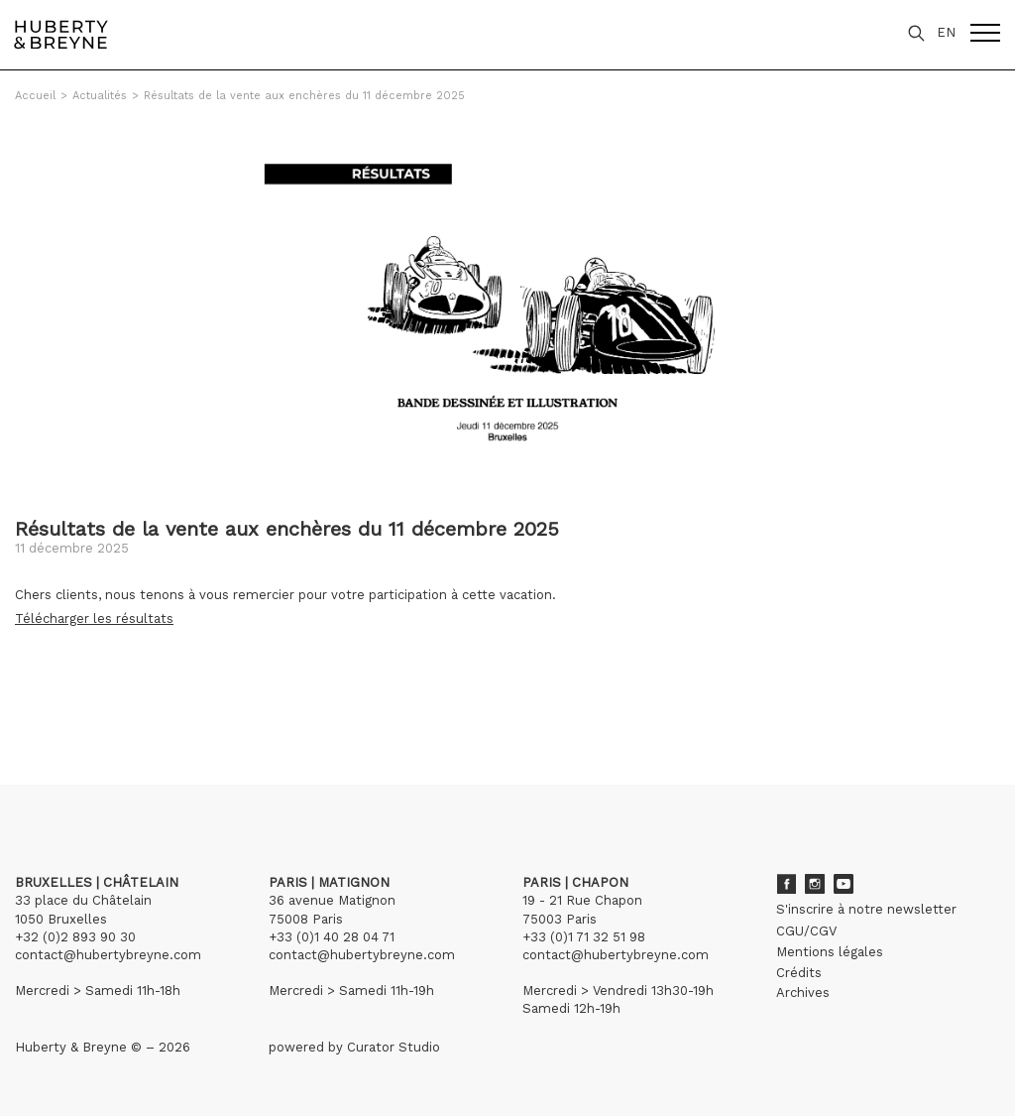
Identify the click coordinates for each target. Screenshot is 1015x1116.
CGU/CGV (806, 931)
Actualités (99, 95)
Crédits (799, 972)
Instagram (815, 884)
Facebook (786, 884)
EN (946, 32)
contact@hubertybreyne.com (108, 954)
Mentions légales (829, 951)
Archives (803, 992)
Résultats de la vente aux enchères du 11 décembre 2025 (304, 95)
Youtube (843, 884)
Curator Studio (393, 1047)
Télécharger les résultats (94, 618)
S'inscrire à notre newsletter (866, 909)
